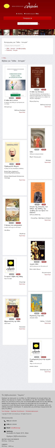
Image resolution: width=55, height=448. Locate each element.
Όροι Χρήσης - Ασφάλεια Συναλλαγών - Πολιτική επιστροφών (20, 411)
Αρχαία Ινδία (34, 264)
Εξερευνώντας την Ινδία (12, 321)
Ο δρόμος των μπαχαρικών (13, 225)
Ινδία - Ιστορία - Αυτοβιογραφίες (16, 48)
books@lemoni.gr (15, 428)
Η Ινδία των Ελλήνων (37, 92)
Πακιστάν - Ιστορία (11, 50)
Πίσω (4, 58)
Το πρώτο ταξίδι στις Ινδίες (13, 276)
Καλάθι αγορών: (31, 13)
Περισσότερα (22, 112)
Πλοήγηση (27, 18)
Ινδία (31, 152)
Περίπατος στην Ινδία (37, 315)
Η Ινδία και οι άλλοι (11, 100)
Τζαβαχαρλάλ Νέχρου (11, 166)
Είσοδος (19, 13)
